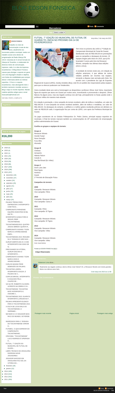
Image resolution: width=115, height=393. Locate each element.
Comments (100, 26)
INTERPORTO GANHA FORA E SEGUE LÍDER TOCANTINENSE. (17, 219)
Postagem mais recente (43, 313)
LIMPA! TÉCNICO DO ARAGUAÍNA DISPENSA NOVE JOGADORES (18, 353)
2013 (6, 374)
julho (7, 189)
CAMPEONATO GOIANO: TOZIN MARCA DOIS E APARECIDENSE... (17, 259)
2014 (6, 371)
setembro (9, 183)
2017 (6, 167)
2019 (6, 161)
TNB (112, 390)
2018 (6, 164)
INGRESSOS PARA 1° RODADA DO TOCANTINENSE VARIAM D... (17, 324)
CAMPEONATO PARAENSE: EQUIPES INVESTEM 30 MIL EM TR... (17, 212)
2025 (6, 150)
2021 (6, 156)
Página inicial (74, 313)
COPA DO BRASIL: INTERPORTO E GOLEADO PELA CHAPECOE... (18, 279)
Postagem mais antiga (105, 313)
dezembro (9, 175)
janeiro (8, 368)
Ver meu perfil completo (12, 98)
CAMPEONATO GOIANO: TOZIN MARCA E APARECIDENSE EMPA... (17, 232)
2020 (6, 158)
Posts (91, 26)
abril (7, 197)
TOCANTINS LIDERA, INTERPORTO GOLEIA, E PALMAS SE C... (16, 271)
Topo (5, 388)
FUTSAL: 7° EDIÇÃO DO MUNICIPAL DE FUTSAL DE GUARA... (16, 346)
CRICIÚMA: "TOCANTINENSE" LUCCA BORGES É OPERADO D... (18, 338)
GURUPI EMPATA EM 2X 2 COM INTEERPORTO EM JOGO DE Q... (17, 244)
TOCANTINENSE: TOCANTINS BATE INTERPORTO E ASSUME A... (17, 291)
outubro (9, 180)
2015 (6, 172)
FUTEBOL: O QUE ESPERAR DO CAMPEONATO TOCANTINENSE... (17, 331)
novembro (9, 178)
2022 (6, 153)
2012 (6, 377)
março (8, 199)
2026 (6, 148)
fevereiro (9, 366)
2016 (6, 169)
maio (8, 194)
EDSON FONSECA (17, 41)
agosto (8, 186)
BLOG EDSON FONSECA (43, 8)
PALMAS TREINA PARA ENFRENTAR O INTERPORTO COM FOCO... (17, 204)
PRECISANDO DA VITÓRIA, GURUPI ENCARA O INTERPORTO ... (16, 252)
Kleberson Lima (43, 262)
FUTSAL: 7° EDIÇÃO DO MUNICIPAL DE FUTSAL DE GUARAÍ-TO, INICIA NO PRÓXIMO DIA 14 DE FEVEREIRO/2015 (60, 40)
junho (8, 191)
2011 (6, 379)
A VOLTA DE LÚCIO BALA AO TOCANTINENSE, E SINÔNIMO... (16, 309)
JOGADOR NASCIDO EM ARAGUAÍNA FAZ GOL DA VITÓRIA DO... (16, 361)
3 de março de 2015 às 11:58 (101, 272)
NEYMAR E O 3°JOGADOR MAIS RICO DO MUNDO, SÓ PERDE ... (17, 316)
